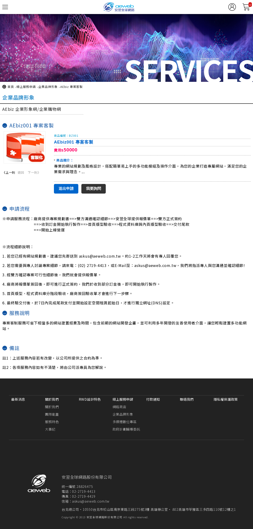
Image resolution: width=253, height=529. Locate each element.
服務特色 (52, 421)
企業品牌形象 (48, 86)
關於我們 (52, 399)
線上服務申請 (26, 86)
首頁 (11, 86)
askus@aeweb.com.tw (90, 501)
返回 (21, 172)
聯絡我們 (187, 399)
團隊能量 (52, 414)
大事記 (50, 429)
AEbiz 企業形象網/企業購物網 (31, 109)
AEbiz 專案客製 (71, 86)
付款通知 (153, 399)
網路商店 (119, 406)
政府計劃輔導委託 (126, 429)
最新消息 (18, 399)
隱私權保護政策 (226, 399)
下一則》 (34, 172)
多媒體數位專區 (125, 421)
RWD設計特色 (90, 399)
